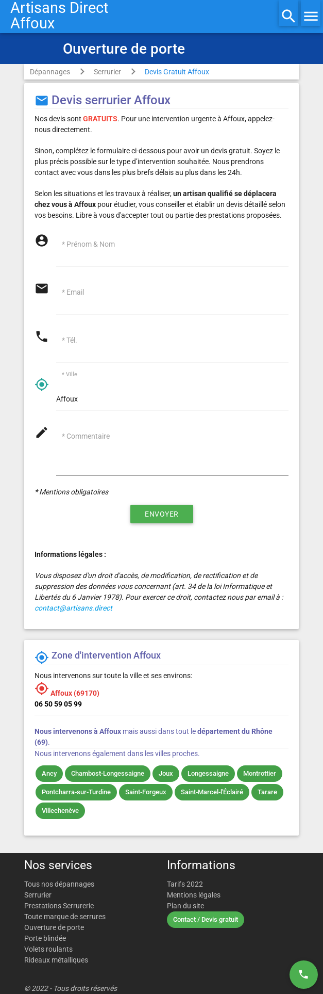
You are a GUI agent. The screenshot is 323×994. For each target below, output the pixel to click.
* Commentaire (86, 436)
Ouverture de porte (54, 927)
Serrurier (107, 72)
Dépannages (50, 72)
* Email (73, 292)
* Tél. (69, 340)
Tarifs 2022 (185, 884)
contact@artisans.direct (73, 608)
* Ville (69, 375)
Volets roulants (48, 949)
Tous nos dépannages (59, 884)
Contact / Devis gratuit (205, 919)
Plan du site (185, 906)
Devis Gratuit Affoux (177, 72)
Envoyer (162, 514)
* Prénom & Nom (88, 244)
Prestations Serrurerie (59, 906)
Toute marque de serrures (65, 916)
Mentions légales (193, 895)
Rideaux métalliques (56, 960)
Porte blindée (45, 938)
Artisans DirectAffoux (59, 15)
